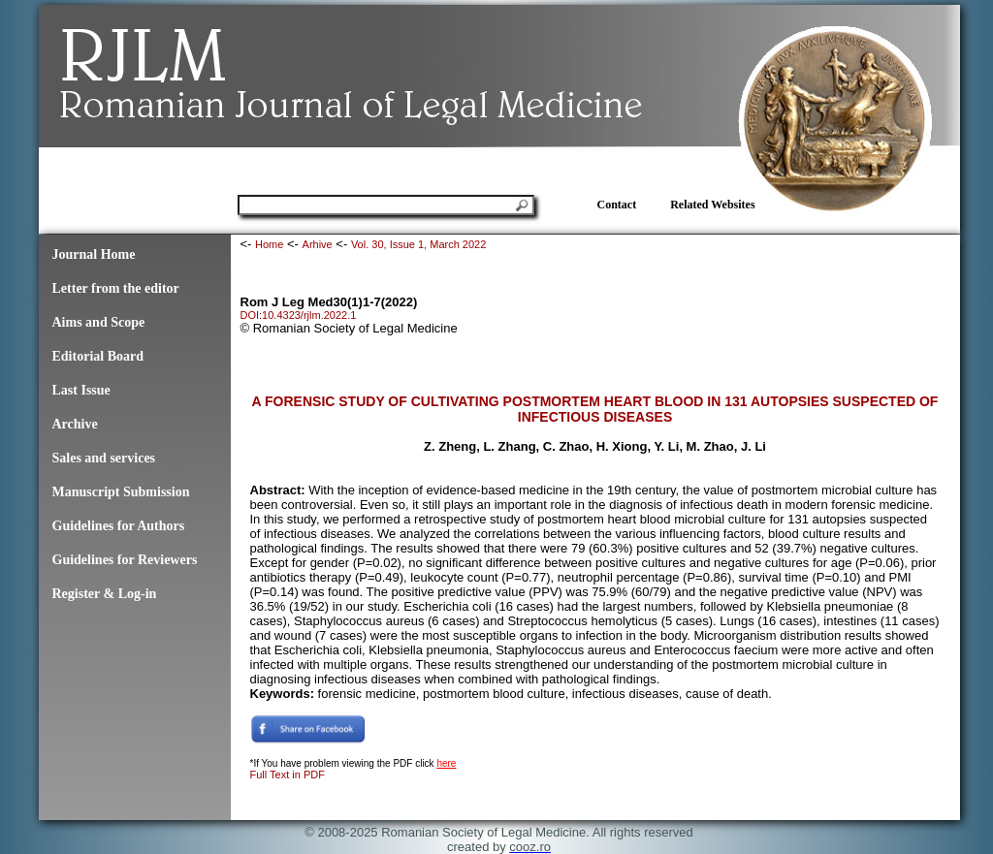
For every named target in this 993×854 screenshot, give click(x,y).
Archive (75, 424)
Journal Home (94, 254)
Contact (617, 204)
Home (269, 244)
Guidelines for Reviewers (125, 560)
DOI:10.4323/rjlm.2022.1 (298, 315)
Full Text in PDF (287, 774)
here (446, 763)
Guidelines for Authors (118, 526)
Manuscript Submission (121, 492)
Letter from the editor (115, 288)
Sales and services (104, 458)
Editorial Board (98, 356)
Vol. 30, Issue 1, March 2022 (418, 244)
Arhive (318, 244)
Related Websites (712, 204)
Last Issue (81, 390)
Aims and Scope (98, 322)
